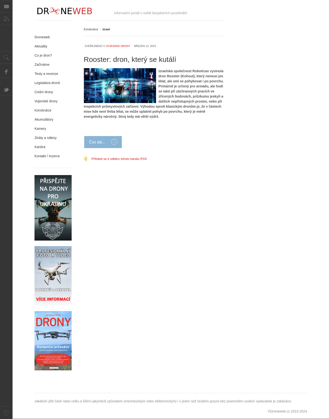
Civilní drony (43, 92)
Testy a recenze (46, 74)
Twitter (6, 89)
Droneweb (42, 37)
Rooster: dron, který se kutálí (130, 59)
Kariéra (39, 147)
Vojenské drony (118, 46)
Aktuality (40, 46)
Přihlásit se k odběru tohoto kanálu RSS (119, 159)
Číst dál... (97, 142)
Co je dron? (43, 55)
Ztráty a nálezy (45, 138)
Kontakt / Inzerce (47, 156)
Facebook (6, 71)
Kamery (40, 129)
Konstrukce (91, 29)
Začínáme (41, 64)
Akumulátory (43, 119)
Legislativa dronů (47, 83)
